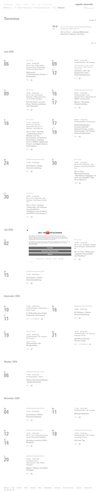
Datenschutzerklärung (33, 244)
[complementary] (27, 230)
